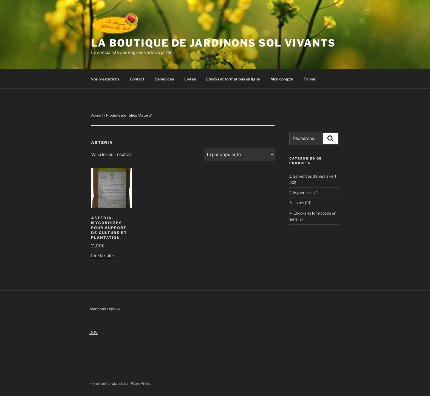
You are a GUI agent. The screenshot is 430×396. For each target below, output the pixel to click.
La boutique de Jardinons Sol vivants (213, 43)
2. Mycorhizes (301, 192)
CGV (93, 332)
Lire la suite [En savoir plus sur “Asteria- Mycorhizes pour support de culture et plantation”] (102, 255)
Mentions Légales (104, 309)
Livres (190, 79)
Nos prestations (104, 79)
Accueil (97, 115)
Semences (164, 79)
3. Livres (296, 202)
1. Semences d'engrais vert (312, 176)
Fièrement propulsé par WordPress (120, 383)
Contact (137, 79)
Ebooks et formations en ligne (233, 79)
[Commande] (240, 154)
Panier (310, 79)
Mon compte (281, 79)
